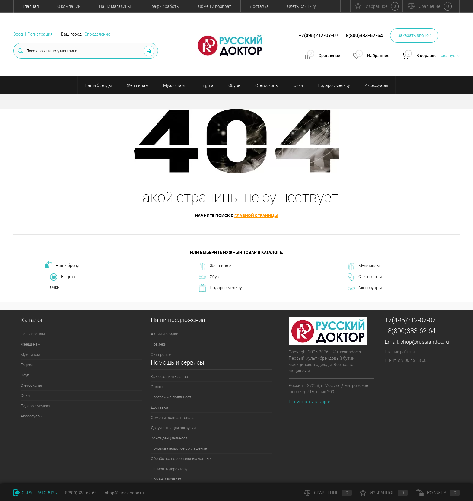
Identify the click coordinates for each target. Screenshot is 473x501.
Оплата (157, 387)
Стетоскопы (267, 85)
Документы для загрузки (173, 428)
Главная (31, 6)
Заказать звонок (414, 35)
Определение (97, 34)
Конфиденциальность (170, 438)
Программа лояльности (172, 397)
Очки (298, 85)
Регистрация (40, 34)
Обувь (234, 85)
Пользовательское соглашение (179, 448)
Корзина (438, 492)
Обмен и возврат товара (173, 417)
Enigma (206, 85)
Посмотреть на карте (309, 401)
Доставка (259, 6)
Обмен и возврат (214, 6)
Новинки (158, 344)
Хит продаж (161, 354)
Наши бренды (98, 85)
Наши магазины (115, 6)
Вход (18, 34)
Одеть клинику (301, 6)
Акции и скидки (164, 334)
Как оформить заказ (169, 376)
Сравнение (328, 492)
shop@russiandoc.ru (424, 342)
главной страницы (256, 215)
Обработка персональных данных (181, 458)
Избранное (384, 492)
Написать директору (169, 469)
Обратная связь (35, 492)
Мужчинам (174, 85)
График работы (164, 6)
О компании (69, 6)
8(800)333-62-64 (412, 331)
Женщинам (137, 85)
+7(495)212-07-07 (410, 320)
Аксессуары (376, 85)
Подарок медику (334, 85)
